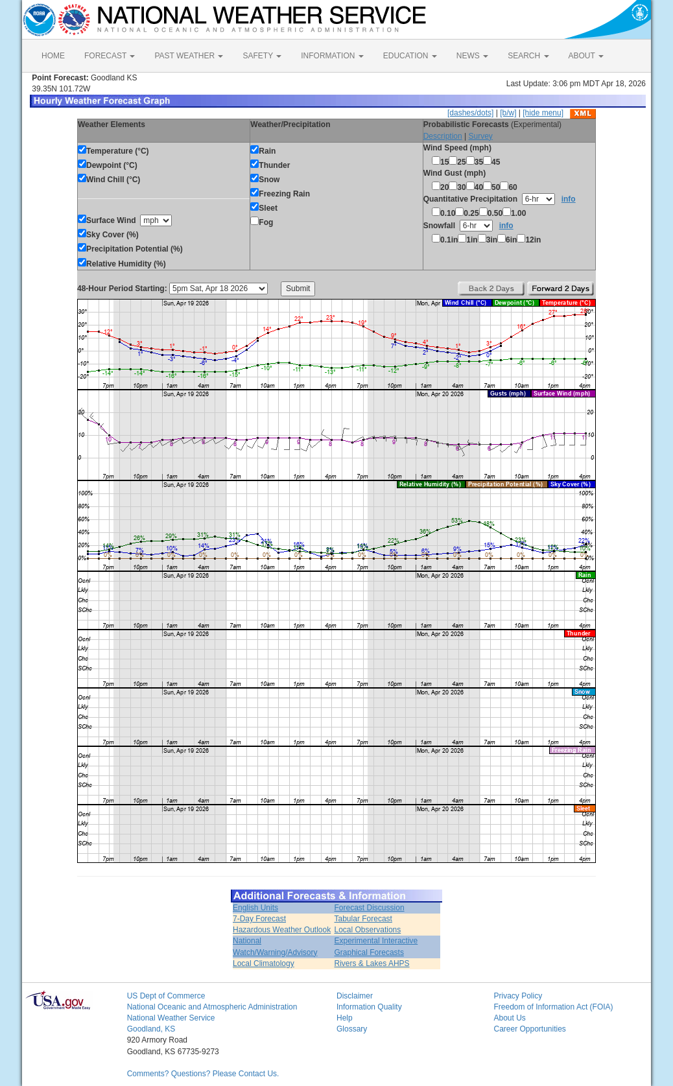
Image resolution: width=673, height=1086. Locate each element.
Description (442, 136)
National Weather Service (171, 1017)
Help (344, 1017)
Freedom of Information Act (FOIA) (553, 1006)
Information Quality (369, 1006)
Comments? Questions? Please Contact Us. (203, 1073)
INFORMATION (332, 55)
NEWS (472, 55)
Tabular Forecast (363, 918)
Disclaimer (354, 995)
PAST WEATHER (188, 55)
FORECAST (109, 55)
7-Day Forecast (259, 918)
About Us (509, 1017)
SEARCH (528, 55)
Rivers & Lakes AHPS (372, 963)
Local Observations (368, 929)
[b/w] (508, 112)
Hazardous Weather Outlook (282, 929)
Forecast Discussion (370, 907)
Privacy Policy (517, 995)
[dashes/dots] (470, 112)
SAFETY (261, 55)
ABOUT (586, 55)
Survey (480, 136)
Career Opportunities (529, 1028)
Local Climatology (263, 963)
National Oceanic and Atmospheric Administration (212, 1006)
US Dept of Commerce (166, 995)
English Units (255, 907)
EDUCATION (410, 55)
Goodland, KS (151, 1028)
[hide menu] (543, 112)
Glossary (351, 1028)
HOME (53, 55)
